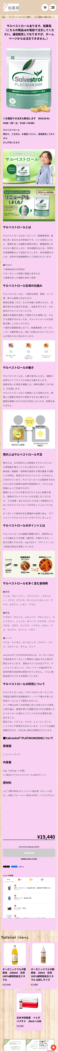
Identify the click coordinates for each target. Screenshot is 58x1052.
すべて (8, 879)
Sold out (29, 852)
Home (4, 17)
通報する (21, 867)
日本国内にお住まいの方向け (29, 858)
